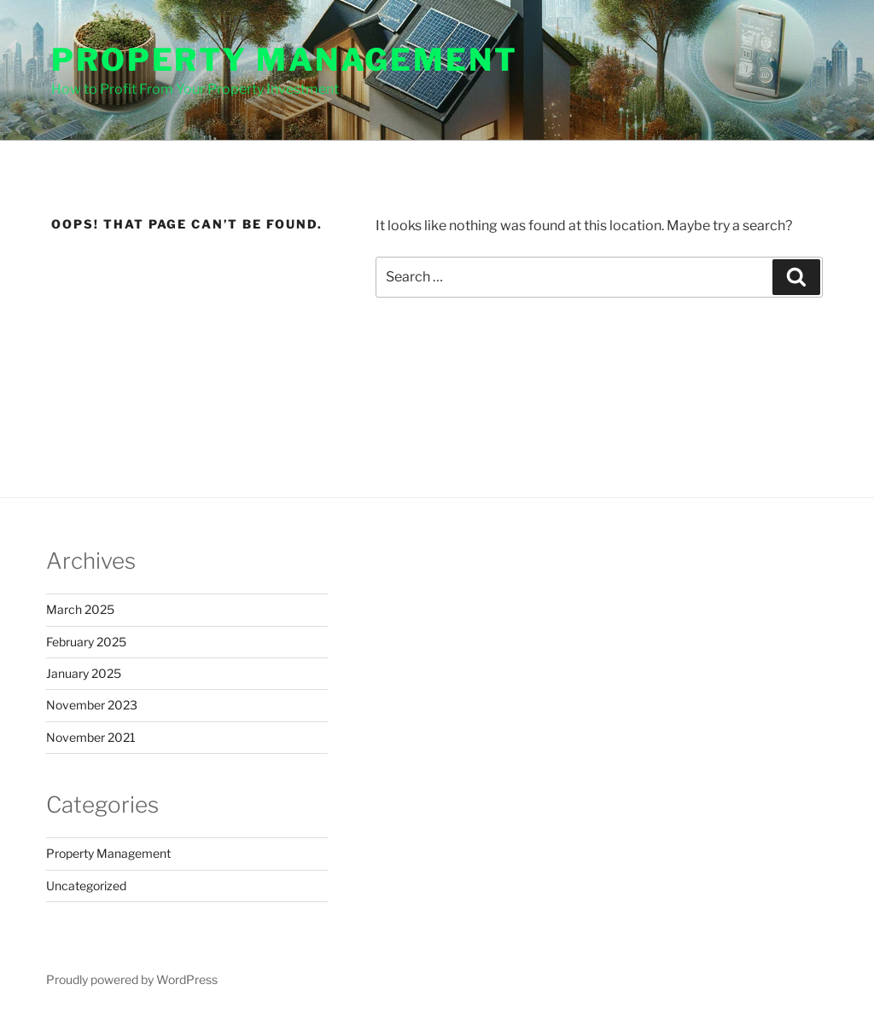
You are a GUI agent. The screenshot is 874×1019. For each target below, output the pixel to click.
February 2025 (86, 641)
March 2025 (80, 609)
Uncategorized (86, 885)
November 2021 (91, 737)
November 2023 (91, 705)
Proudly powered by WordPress (132, 979)
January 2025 (83, 673)
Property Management (284, 59)
